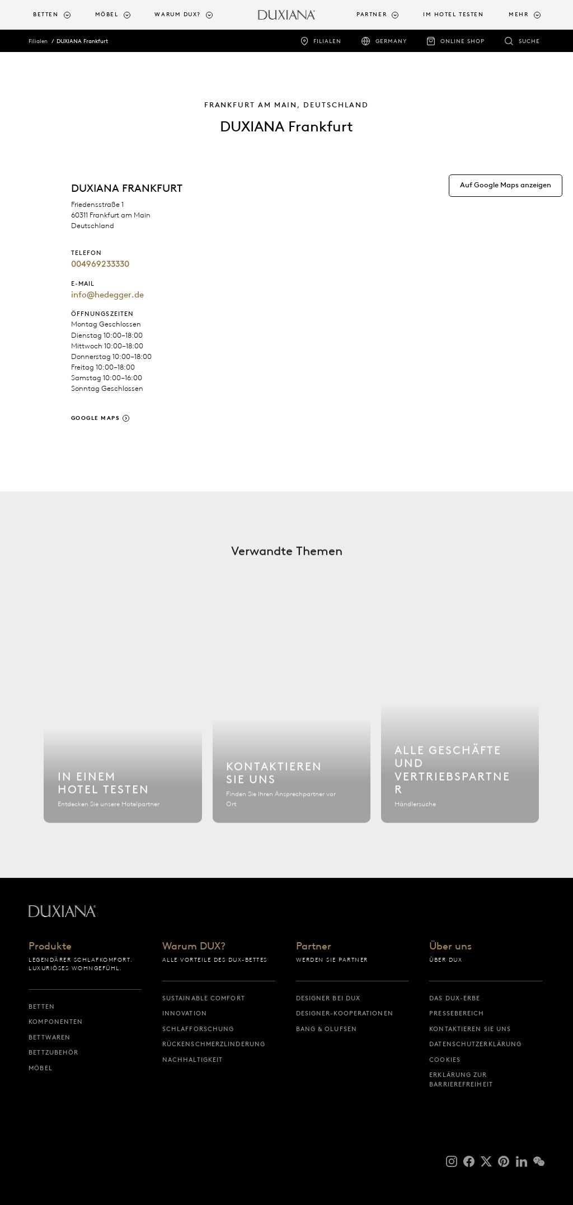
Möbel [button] (107, 14)
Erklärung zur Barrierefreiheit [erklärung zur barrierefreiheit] (461, 1079)
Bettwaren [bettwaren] (50, 1037)
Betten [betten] (42, 1006)
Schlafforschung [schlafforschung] (198, 1029)
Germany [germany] (391, 41)
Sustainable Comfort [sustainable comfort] (203, 998)
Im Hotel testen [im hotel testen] (453, 14)
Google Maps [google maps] (95, 418)
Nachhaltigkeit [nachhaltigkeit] (192, 1060)
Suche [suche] (529, 41)
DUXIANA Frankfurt (82, 41)
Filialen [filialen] (327, 41)
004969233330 (100, 264)
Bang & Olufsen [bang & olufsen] (326, 1029)
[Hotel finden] (123, 730)
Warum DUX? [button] (177, 14)
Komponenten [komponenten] (56, 1022)
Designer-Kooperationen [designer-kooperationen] (344, 1013)
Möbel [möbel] (41, 1068)
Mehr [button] (518, 14)
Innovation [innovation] (184, 1013)
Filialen (38, 41)
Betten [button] (45, 14)
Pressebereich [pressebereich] (456, 1013)
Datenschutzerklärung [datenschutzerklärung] (475, 1044)
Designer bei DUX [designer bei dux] (328, 998)
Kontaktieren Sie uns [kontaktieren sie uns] (470, 1029)
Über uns (450, 947)
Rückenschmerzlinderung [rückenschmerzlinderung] (213, 1044)
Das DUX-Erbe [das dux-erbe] (454, 998)
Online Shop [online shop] (462, 41)
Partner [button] (371, 14)
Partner (313, 947)
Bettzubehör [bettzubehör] (53, 1052)
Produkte (50, 947)
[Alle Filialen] (460, 730)
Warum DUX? (194, 947)
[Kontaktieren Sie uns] (292, 730)
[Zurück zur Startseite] (286, 15)
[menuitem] (59, 15)
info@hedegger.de (107, 295)
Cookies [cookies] (445, 1060)
